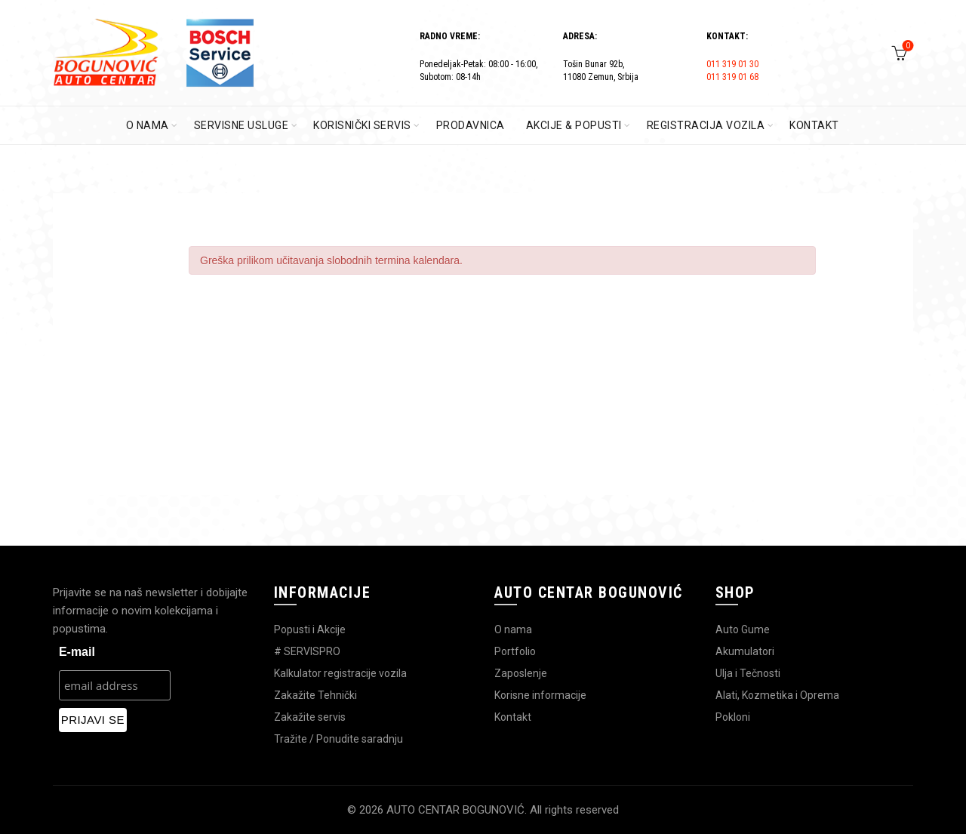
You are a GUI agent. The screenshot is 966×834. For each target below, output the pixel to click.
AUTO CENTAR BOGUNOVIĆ (455, 810)
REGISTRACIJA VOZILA (706, 125)
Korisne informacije (540, 695)
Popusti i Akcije (310, 629)
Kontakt (512, 717)
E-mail (77, 651)
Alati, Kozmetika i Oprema (777, 695)
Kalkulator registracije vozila (340, 673)
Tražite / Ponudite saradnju (338, 739)
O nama (513, 629)
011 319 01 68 (732, 77)
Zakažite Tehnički (315, 695)
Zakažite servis (310, 717)
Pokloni (732, 717)
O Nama (147, 125)
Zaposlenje (520, 673)
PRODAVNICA (470, 125)
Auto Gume (742, 629)
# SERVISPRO (307, 651)
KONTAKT (814, 125)
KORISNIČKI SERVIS (362, 125)
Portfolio (515, 651)
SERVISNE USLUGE (241, 125)
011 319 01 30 (732, 64)
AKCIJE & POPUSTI (574, 125)
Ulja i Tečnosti (747, 673)
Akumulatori (744, 651)
